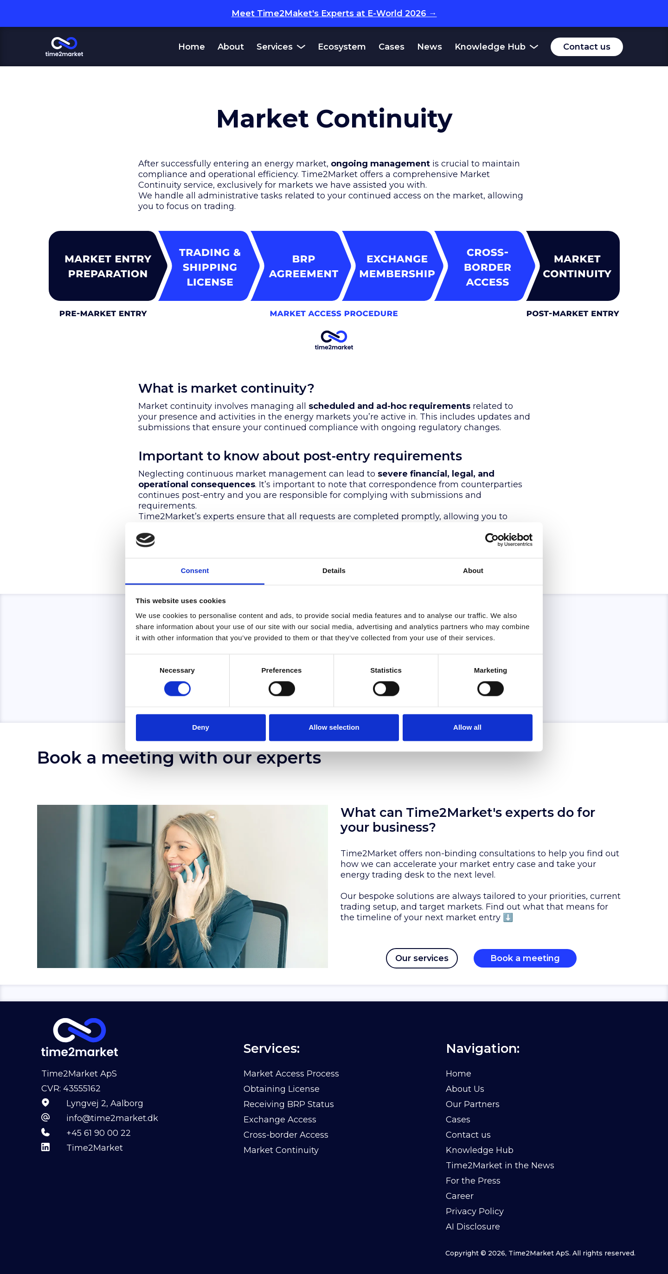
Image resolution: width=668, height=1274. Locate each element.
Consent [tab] (195, 570)
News (429, 47)
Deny (200, 727)
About (231, 47)
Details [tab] (334, 570)
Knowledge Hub (490, 47)
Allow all (467, 727)
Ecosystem (342, 47)
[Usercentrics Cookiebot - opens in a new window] (492, 540)
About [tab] (473, 570)
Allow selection (333, 727)
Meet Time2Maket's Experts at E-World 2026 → (334, 13)
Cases (392, 47)
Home (191, 47)
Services (275, 47)
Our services (422, 958)
